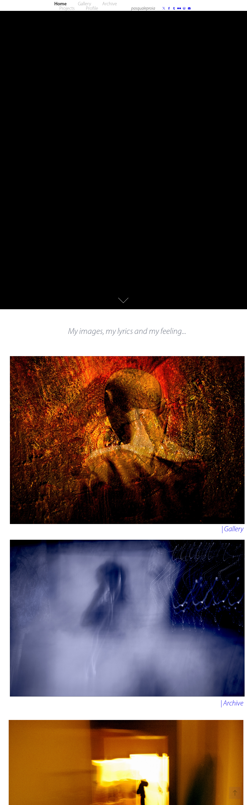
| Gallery (232, 529)
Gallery (84, 4)
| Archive (231, 703)
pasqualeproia (143, 8)
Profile (92, 8)
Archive (109, 4)
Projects (67, 8)
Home (60, 4)
